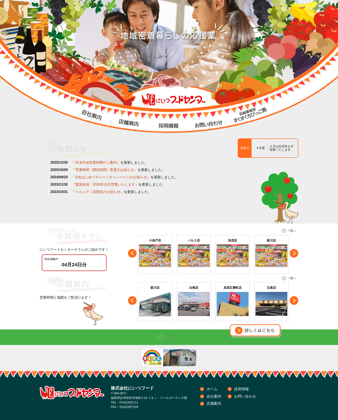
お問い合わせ (245, 396)
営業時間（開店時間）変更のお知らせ (104, 170)
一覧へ (291, 230)
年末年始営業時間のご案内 (96, 162)
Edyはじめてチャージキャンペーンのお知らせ (111, 177)
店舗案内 (214, 403)
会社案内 (214, 396)
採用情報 (241, 389)
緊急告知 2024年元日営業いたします (105, 184)
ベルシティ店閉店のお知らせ (97, 192)
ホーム (212, 389)
